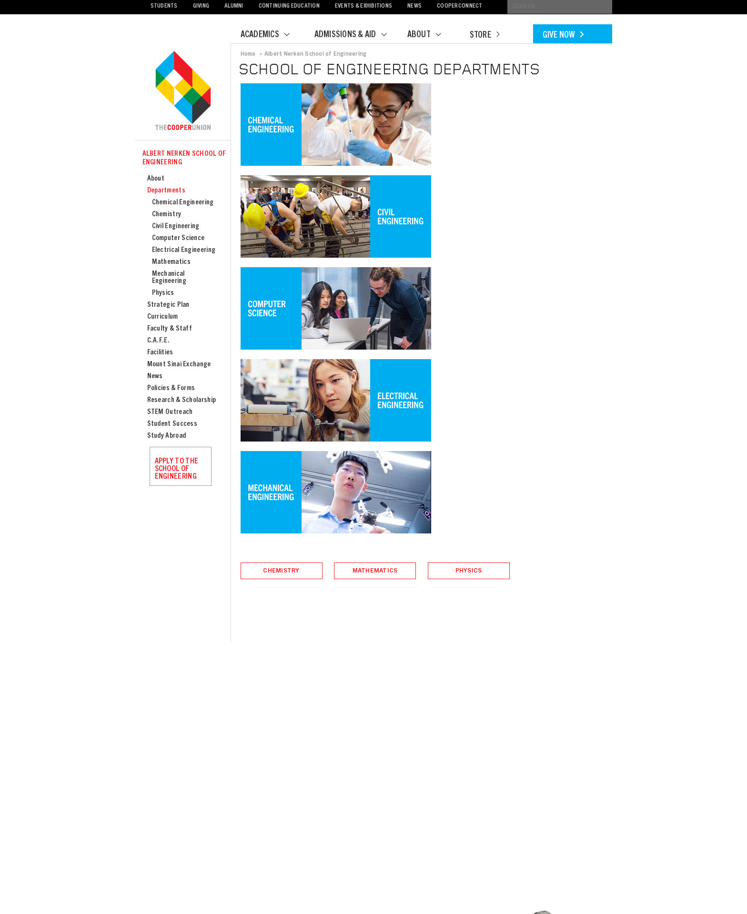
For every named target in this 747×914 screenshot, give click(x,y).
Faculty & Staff (169, 328)
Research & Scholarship (181, 400)
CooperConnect (459, 6)
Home (248, 54)
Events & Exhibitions (363, 6)
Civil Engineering (176, 226)
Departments (166, 190)
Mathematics (171, 262)
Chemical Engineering (183, 202)
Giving (201, 6)
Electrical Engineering (184, 250)
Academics (271, 35)
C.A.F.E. (158, 340)
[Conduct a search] (559, 7)
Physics (163, 293)
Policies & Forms (171, 388)
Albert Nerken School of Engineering (184, 158)
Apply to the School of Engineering (177, 469)
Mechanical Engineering (169, 278)
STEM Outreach (170, 412)
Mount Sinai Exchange (179, 364)
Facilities (160, 352)
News (414, 6)
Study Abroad (166, 436)
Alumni (233, 6)
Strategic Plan (168, 305)
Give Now (563, 35)
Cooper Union (183, 91)
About (430, 35)
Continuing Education (289, 6)
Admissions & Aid (356, 35)
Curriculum (162, 317)
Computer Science (178, 238)
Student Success (172, 424)
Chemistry (167, 214)
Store (484, 35)
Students (164, 6)
